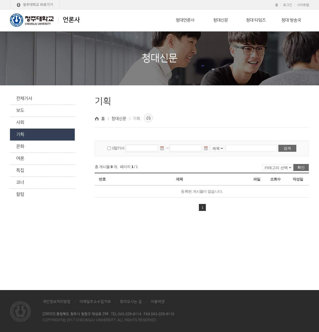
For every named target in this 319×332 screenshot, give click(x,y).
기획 (20, 134)
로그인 (287, 5)
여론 (20, 158)
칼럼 (20, 194)
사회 (20, 122)
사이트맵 (303, 5)
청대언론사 (185, 20)
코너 (20, 182)
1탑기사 (118, 148)
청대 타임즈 (256, 20)
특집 (20, 170)
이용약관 (158, 302)
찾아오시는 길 (131, 302)
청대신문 (220, 20)
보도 (20, 110)
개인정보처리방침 (57, 302)
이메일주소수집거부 (95, 302)
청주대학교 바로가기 (38, 5)
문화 (20, 146)
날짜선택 (162, 149)
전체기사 (24, 98)
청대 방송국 (291, 20)
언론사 (45, 20)
